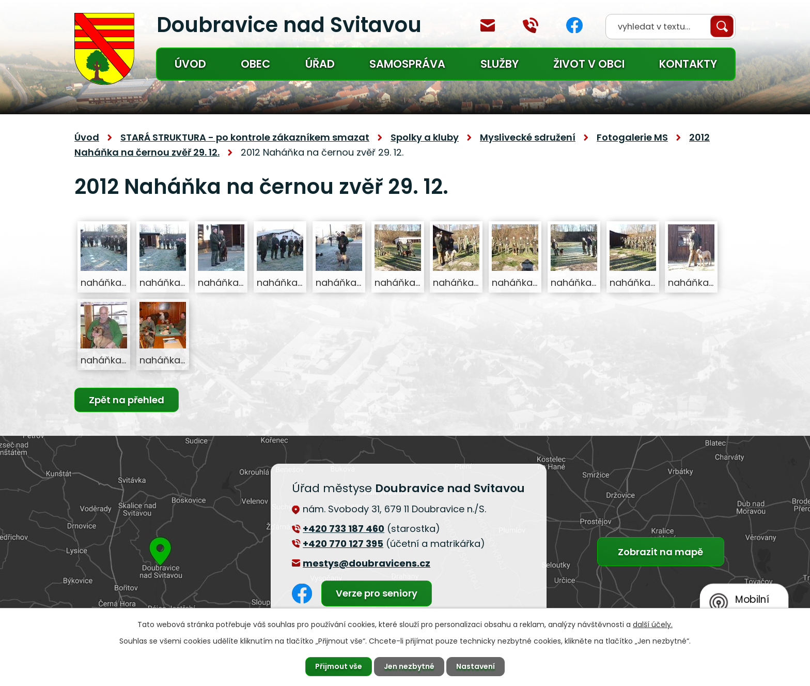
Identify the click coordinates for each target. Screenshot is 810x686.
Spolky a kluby (425, 137)
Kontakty (688, 63)
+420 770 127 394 (530, 25)
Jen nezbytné (409, 666)
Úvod (190, 63)
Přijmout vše (338, 666)
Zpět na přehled (126, 399)
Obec (255, 63)
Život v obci (589, 63)
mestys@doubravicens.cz (487, 25)
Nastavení (475, 666)
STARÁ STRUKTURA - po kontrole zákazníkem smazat (244, 137)
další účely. (653, 624)
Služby (499, 63)
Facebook (574, 25)
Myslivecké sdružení (527, 137)
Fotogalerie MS (632, 137)
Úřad (320, 63)
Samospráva (407, 63)
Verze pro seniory (376, 593)
